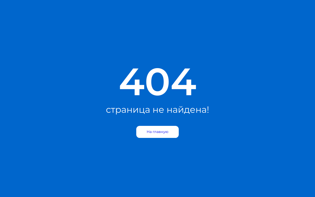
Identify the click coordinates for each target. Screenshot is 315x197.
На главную (157, 132)
